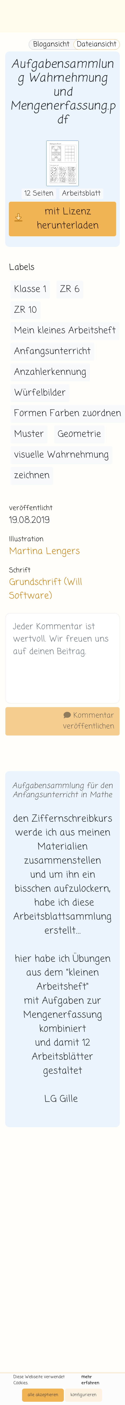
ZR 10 (25, 310)
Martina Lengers (44, 551)
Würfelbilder (40, 393)
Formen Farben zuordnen (67, 413)
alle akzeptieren (43, 1395)
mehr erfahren (90, 1380)
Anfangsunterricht (52, 351)
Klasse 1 (30, 289)
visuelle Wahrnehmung (61, 455)
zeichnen (32, 475)
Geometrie (79, 434)
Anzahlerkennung (50, 372)
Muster (29, 434)
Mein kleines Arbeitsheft (65, 330)
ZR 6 (70, 289)
